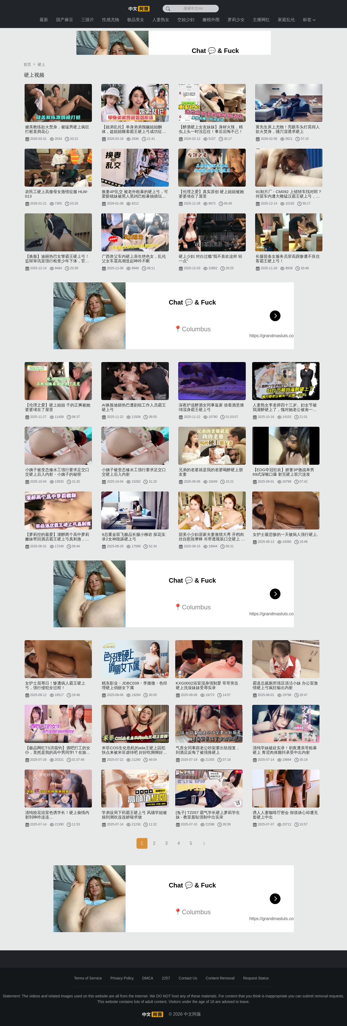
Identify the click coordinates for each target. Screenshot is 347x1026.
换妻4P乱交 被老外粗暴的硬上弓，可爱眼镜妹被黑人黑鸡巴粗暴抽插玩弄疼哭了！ (135, 193)
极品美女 (135, 19)
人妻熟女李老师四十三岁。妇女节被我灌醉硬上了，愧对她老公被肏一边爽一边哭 (285, 407)
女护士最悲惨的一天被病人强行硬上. (285, 534)
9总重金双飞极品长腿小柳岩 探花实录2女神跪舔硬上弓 (133, 536)
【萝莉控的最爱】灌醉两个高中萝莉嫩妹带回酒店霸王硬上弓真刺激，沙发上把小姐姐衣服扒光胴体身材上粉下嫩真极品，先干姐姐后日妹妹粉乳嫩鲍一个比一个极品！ (57, 536)
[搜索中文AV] (191, 8)
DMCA (147, 978)
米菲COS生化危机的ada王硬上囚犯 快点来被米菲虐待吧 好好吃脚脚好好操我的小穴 (134, 750)
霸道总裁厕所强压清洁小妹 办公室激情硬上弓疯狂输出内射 (285, 685)
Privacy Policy (122, 978)
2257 (166, 978)
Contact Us (188, 978)
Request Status (256, 978)
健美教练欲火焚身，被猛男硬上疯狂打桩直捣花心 (57, 129)
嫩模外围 (211, 19)
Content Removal (220, 978)
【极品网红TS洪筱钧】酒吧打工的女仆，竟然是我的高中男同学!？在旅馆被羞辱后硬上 (57, 750)
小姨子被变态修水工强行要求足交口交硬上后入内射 (134, 472)
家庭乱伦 (286, 19)
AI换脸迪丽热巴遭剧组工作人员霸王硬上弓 (134, 407)
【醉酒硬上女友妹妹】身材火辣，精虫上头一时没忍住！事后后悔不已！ (211, 129)
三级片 (87, 19)
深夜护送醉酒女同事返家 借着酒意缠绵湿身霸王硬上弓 (211, 407)
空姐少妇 (185, 19)
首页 (27, 64)
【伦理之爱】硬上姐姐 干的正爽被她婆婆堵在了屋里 (57, 407)
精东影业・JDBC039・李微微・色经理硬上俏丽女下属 (134, 685)
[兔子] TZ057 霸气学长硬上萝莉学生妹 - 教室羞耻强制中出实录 (208, 814)
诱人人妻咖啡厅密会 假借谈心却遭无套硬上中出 (285, 814)
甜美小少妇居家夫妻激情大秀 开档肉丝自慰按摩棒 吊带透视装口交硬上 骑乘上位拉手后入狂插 (212, 536)
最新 (44, 19)
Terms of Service (88, 978)
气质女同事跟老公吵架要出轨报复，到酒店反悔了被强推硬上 (208, 750)
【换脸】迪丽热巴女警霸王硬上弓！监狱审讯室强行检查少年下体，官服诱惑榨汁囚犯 (57, 258)
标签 (309, 19)
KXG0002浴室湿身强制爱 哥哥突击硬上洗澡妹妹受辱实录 (207, 685)
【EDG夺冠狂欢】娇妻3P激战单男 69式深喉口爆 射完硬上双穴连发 (283, 472)
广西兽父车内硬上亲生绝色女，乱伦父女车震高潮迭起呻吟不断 (134, 258)
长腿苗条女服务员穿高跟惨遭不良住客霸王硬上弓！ (288, 258)
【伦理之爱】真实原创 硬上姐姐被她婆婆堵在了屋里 (211, 193)
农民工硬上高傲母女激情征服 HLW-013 (56, 193)
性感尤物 (110, 19)
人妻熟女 (160, 19)
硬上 (41, 64)
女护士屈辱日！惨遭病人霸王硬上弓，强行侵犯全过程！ (55, 685)
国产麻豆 (64, 19)
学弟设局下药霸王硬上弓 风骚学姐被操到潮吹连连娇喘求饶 (134, 814)
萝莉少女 (236, 19)
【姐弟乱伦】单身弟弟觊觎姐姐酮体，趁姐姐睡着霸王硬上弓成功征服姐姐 (134, 129)
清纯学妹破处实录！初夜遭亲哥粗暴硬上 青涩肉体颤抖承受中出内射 (285, 750)
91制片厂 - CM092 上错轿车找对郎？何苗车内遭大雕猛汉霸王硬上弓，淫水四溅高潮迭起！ (289, 193)
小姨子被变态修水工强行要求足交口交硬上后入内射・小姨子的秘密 (57, 472)
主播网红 (261, 19)
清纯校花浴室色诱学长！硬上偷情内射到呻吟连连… (57, 814)
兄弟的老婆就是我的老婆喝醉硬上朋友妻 (211, 472)
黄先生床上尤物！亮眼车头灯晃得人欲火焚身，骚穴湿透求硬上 (288, 129)
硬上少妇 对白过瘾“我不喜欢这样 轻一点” (210, 258)
